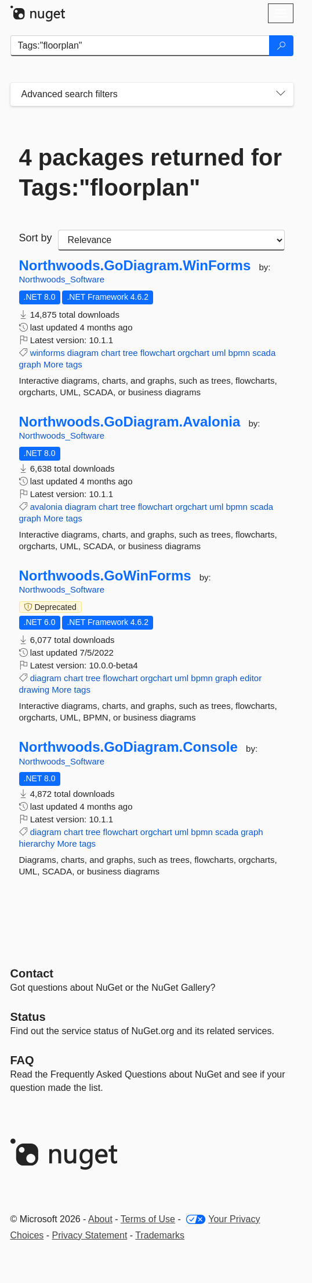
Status (28, 1016)
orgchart (193, 353)
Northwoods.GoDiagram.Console (128, 747)
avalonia (46, 507)
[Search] (281, 45)
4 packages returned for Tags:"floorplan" (150, 172)
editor (251, 678)
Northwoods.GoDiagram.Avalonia (130, 422)
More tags (62, 364)
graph (30, 364)
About (100, 1219)
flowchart (157, 353)
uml (219, 353)
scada (263, 353)
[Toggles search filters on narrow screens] (280, 94)
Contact (31, 973)
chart (110, 353)
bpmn (239, 353)
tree (130, 353)
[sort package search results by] (171, 240)
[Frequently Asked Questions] (22, 1060)
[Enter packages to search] (140, 45)
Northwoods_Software (62, 279)
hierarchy (37, 843)
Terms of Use (148, 1219)
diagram (83, 353)
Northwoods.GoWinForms (105, 575)
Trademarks (159, 1235)
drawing (34, 689)
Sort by (35, 238)
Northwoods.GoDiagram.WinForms (135, 265)
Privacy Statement (90, 1235)
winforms (47, 353)
